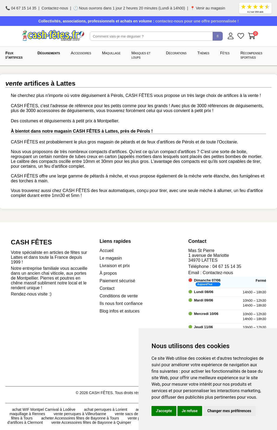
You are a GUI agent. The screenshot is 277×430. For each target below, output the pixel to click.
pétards (128, 142)
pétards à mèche (106, 176)
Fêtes (225, 53)
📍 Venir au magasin (207, 8)
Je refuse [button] (190, 411)
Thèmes (203, 53)
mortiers (143, 156)
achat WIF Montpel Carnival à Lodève (43, 409)
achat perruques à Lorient (105, 409)
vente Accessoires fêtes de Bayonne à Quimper (91, 422)
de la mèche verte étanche (203, 176)
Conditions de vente (119, 296)
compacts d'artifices (108, 151)
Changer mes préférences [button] (229, 411)
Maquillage (111, 53)
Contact (107, 288)
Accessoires (81, 53)
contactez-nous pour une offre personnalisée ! (197, 21)
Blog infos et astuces (120, 311)
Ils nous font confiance (121, 303)
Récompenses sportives (251, 55)
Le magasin (111, 258)
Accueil (107, 250)
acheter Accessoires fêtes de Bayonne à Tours (80, 418)
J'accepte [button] (164, 411)
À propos (108, 273)
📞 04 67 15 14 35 (20, 8)
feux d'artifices (161, 142)
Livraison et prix (115, 265)
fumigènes (250, 176)
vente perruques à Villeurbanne (80, 414)
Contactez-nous (55, 8)
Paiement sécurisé (117, 280)
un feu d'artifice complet (61, 166)
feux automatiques (116, 190)
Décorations (176, 53)
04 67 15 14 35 (226, 266)
